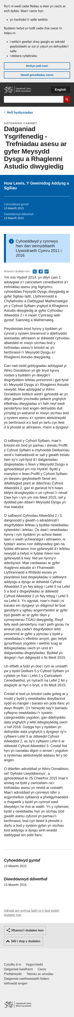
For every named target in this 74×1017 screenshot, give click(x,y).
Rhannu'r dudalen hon (27, 930)
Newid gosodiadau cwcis (37, 75)
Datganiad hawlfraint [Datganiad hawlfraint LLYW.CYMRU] (18, 969)
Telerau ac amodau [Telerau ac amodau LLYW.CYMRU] (39, 974)
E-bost (47, 272)
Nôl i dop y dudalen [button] (25, 941)
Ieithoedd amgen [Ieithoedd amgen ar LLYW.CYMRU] (15, 983)
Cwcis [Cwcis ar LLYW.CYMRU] (42, 969)
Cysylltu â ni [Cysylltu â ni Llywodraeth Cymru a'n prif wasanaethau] (12, 964)
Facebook (41, 272)
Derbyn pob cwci (37, 65)
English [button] (60, 89)
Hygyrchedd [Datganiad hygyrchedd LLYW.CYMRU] (34, 964)
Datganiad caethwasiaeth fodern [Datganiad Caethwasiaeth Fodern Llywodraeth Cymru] (26, 978)
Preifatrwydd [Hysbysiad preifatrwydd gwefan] (13, 974)
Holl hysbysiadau (20, 112)
